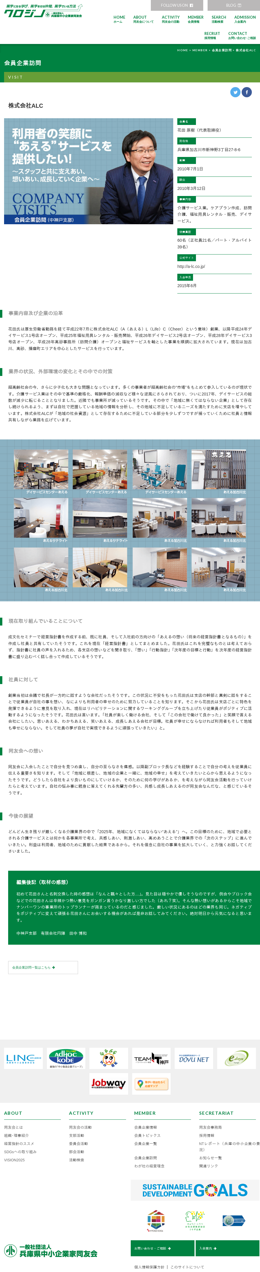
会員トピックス (147, 1111)
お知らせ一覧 (210, 1134)
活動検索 (76, 1136)
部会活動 (76, 1128)
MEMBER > (202, 50)
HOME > (184, 50)
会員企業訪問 (145, 1134)
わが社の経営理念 (149, 1142)
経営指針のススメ (19, 1119)
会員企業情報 (145, 1103)
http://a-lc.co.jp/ (191, 266)
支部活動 (76, 1111)
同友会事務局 (210, 1103)
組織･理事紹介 (16, 1111)
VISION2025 (14, 1136)
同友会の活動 (80, 1103)
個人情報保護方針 (149, 1244)
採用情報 (206, 1111)
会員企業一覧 (145, 1119)
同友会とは (13, 1103)
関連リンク (208, 1142)
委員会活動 (78, 1119)
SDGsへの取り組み (20, 1128)
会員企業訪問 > (224, 50)
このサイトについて (187, 1244)
